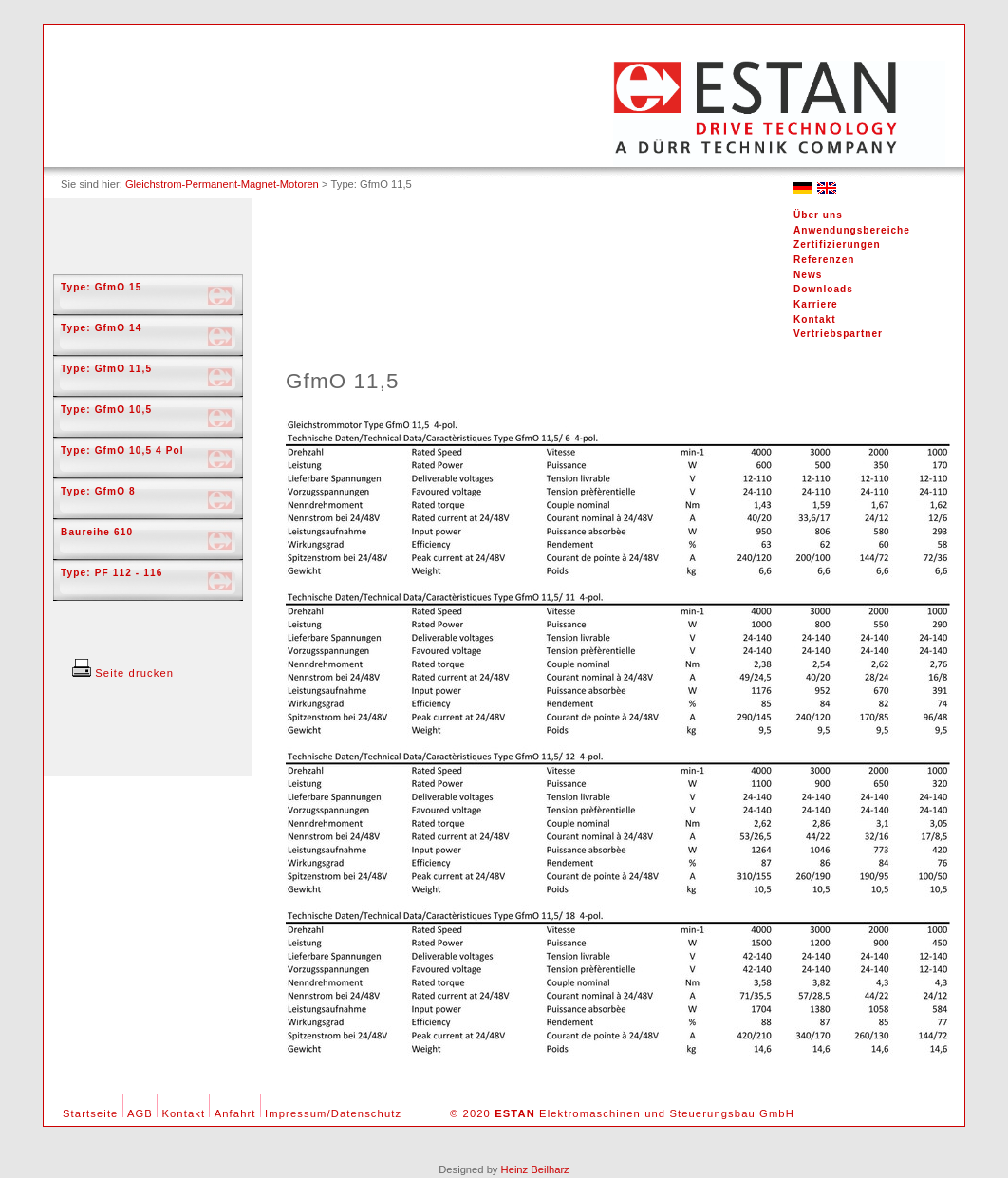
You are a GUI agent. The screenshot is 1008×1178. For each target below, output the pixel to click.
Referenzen (823, 259)
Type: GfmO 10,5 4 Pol (122, 450)
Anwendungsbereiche (851, 230)
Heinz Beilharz (535, 1169)
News (807, 275)
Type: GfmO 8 (98, 491)
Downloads (823, 289)
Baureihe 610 (97, 532)
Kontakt (814, 319)
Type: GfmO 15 (101, 287)
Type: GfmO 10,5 (106, 409)
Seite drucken (123, 673)
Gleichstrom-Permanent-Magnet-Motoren (222, 184)
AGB (140, 1113)
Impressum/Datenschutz (333, 1113)
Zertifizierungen (837, 244)
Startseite (90, 1113)
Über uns (818, 215)
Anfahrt (235, 1113)
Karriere (815, 304)
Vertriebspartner (838, 333)
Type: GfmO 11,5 (106, 369)
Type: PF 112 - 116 (111, 573)
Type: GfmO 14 (101, 328)
